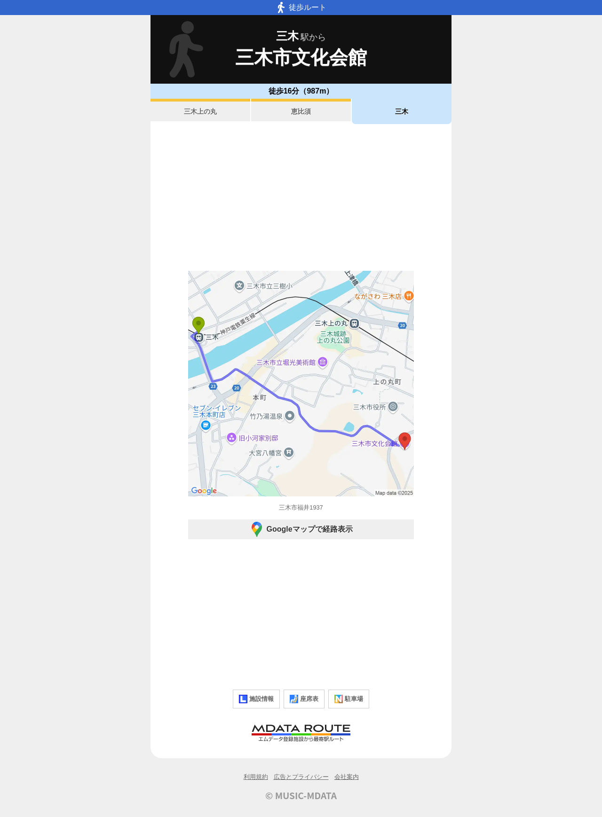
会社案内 (346, 776)
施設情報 (256, 699)
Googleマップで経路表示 (300, 529)
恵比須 (301, 111)
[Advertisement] (301, 197)
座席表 (304, 699)
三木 (401, 111)
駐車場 (348, 699)
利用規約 (256, 776)
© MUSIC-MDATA (301, 795)
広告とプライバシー (301, 776)
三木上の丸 (200, 111)
